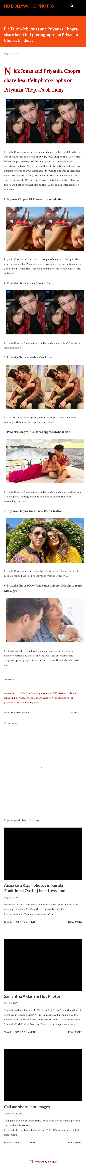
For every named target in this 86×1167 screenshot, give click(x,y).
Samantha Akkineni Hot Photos (32, 996)
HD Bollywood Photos (29, 6)
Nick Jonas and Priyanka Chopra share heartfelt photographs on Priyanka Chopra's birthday (42, 80)
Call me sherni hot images (27, 1106)
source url (9, 679)
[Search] (72, 6)
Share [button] (74, 712)
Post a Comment (26, 921)
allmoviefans (22, 712)
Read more (75, 921)
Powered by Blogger (43, 1161)
